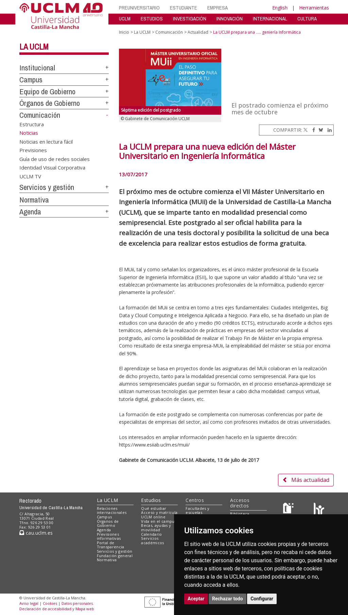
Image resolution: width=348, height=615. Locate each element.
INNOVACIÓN (229, 18)
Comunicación (39, 115)
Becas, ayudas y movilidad (156, 527)
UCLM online (153, 516)
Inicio (124, 32)
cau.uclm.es (36, 533)
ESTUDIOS (152, 18)
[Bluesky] (319, 130)
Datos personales (77, 603)
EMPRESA (217, 7)
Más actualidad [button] (305, 480)
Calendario (151, 534)
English (280, 7)
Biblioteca (239, 513)
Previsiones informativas (109, 536)
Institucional (37, 68)
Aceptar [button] (196, 598)
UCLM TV (30, 176)
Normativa (34, 200)
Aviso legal (28, 603)
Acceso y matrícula (159, 512)
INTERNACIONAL (270, 18)
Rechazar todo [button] (227, 598)
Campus (30, 80)
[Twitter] (305, 130)
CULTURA (307, 18)
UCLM (124, 18)
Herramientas (314, 7)
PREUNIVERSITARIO (139, 7)
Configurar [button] (261, 598)
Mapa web (84, 608)
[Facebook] (312, 130)
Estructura (31, 124)
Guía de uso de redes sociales (54, 158)
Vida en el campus (158, 521)
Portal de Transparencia (110, 545)
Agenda (30, 212)
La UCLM (34, 46)
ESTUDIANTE (183, 7)
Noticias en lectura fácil (46, 141)
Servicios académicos (152, 540)
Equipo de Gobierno (47, 91)
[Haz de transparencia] (289, 509)
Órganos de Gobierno (49, 103)
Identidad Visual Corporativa (52, 167)
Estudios (151, 500)
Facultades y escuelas (197, 510)
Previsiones (33, 150)
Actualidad (198, 32)
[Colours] (319, 509)
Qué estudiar (153, 508)
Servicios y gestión (46, 187)
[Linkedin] (328, 130)
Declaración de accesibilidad (45, 608)
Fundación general (115, 555)
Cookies (50, 603)
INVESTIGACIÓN (189, 18)
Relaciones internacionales (112, 510)
